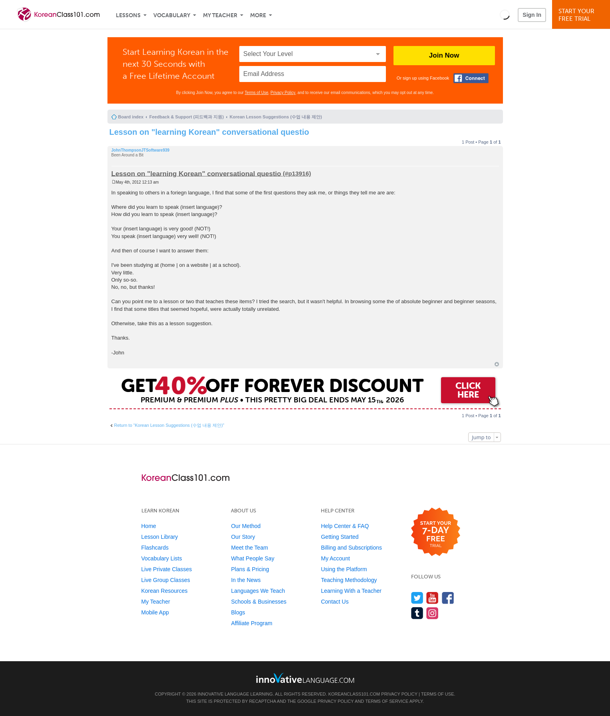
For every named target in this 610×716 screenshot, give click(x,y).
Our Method (245, 526)
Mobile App (155, 612)
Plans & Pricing (250, 569)
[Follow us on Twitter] (417, 598)
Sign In (532, 15)
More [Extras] (258, 15)
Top (497, 364)
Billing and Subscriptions (351, 547)
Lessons (128, 15)
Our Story (243, 537)
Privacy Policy (282, 92)
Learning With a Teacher (351, 591)
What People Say (252, 558)
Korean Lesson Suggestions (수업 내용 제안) (276, 116)
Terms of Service (386, 701)
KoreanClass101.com (354, 694)
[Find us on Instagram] (432, 613)
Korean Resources (164, 591)
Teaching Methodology (349, 580)
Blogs (238, 612)
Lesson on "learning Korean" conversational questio (209, 132)
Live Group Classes (165, 580)
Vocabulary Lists (161, 558)
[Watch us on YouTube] (432, 598)
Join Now (444, 55)
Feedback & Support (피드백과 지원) (186, 116)
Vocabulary (171, 15)
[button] (505, 14)
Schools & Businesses (258, 601)
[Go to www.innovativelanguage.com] (305, 677)
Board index (131, 116)
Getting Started (339, 537)
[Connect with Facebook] (471, 78)
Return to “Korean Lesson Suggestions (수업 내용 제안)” (169, 425)
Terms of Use (256, 92)
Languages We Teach (258, 591)
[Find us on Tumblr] (417, 613)
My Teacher (220, 15)
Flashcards (155, 547)
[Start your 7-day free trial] (435, 532)
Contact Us (334, 601)
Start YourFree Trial (582, 15)
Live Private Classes (166, 569)
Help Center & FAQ (345, 526)
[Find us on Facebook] (448, 598)
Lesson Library (159, 537)
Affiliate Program (251, 623)
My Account (335, 558)
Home (148, 526)
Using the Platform (344, 569)
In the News (245, 580)
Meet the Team (249, 547)
